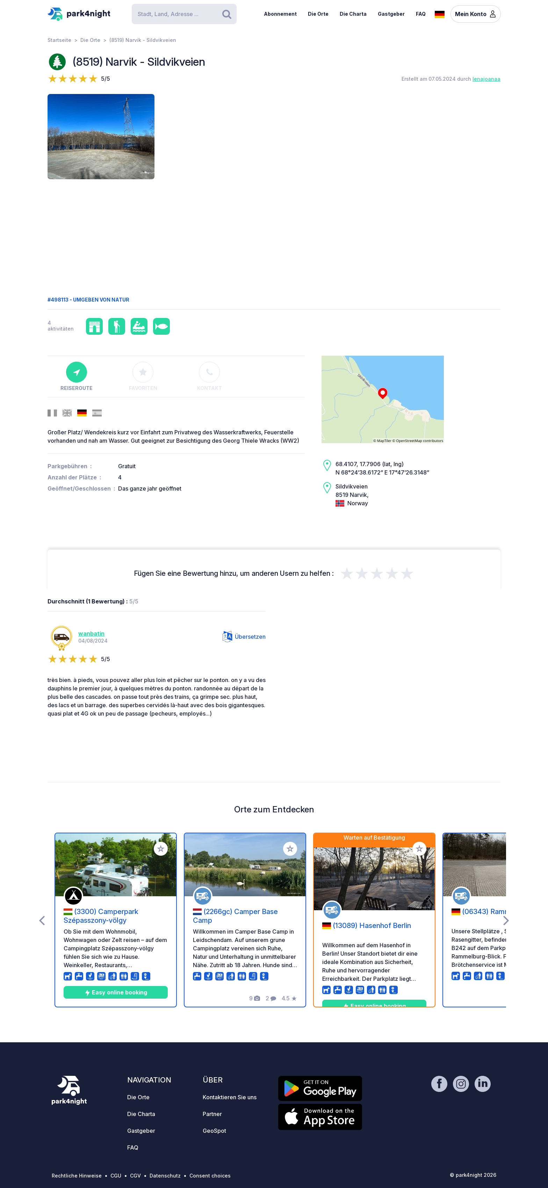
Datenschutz (165, 1176)
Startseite (59, 40)
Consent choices (210, 1176)
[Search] (184, 14)
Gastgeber (391, 14)
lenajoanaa (486, 79)
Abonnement (280, 14)
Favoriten (143, 376)
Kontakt (209, 376)
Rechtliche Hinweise (77, 1176)
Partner (212, 1113)
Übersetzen (244, 636)
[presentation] (42, 920)
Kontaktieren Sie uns (230, 1097)
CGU (115, 1176)
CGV (135, 1176)
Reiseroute (76, 376)
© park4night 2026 (473, 1175)
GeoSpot (214, 1130)
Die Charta (353, 14)
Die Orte (318, 14)
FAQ (421, 14)
